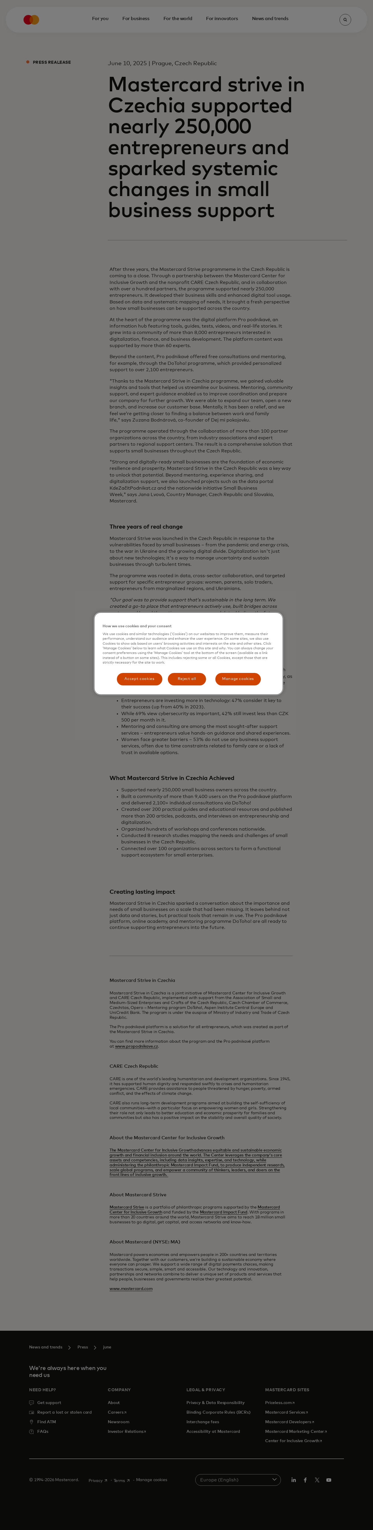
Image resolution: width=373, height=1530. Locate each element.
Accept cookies (139, 679)
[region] (188, 653)
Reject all (187, 679)
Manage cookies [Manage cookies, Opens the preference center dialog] (238, 679)
